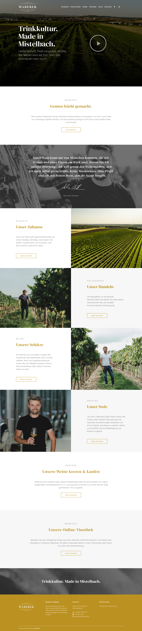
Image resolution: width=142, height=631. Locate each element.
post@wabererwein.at (81, 616)
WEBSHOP (57, 608)
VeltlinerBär (36, 628)
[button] (98, 43)
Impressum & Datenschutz (108, 606)
